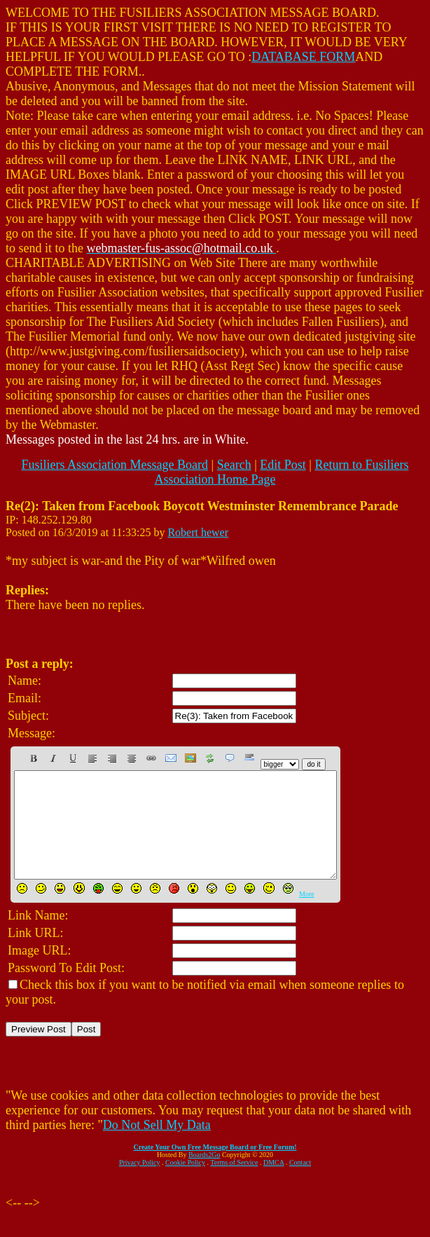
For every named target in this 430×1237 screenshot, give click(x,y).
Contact (300, 1183)
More (306, 915)
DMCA (273, 1183)
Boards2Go (204, 1176)
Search (234, 465)
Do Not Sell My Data (157, 1146)
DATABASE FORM (303, 57)
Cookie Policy (185, 1183)
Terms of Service (234, 1183)
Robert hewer (197, 532)
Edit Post (283, 465)
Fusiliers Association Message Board (115, 465)
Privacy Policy (139, 1183)
